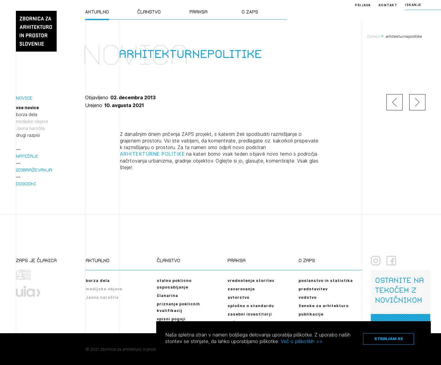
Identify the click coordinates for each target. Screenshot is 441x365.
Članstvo (149, 12)
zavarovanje (241, 289)
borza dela (26, 114)
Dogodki (26, 183)
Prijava (363, 5)
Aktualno (97, 12)
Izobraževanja (34, 169)
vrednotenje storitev (251, 280)
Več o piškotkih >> (302, 341)
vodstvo (308, 297)
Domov (373, 36)
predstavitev (313, 289)
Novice (24, 97)
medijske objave (32, 121)
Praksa (198, 12)
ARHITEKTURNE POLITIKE (152, 154)
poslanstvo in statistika (326, 280)
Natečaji (27, 156)
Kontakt (388, 5)
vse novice (27, 107)
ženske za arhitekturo (324, 305)
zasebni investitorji (250, 314)
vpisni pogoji (171, 319)
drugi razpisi (28, 135)
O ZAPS (250, 12)
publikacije (311, 314)
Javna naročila (30, 128)
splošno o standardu (251, 305)
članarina (167, 295)
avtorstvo (238, 297)
